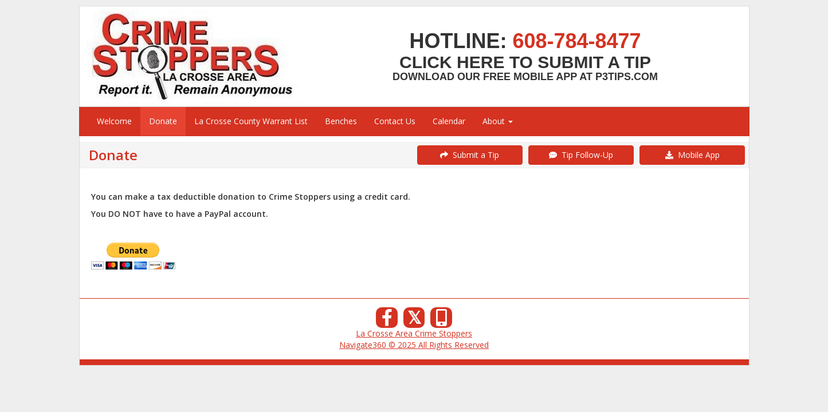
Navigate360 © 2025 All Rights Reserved (414, 344)
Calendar (449, 121)
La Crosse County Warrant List (251, 121)
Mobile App (692, 154)
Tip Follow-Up (581, 154)
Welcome (114, 121)
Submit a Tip (469, 154)
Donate (163, 121)
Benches (341, 121)
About (497, 121)
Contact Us (394, 121)
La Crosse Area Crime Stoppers (414, 333)
